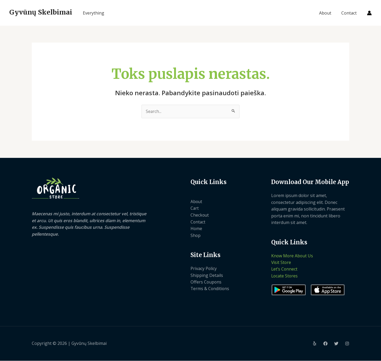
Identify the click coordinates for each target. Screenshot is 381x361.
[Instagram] (347, 344)
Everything (93, 13)
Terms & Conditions (210, 289)
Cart (194, 208)
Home (196, 229)
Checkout (199, 215)
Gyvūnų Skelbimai (40, 12)
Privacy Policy (203, 269)
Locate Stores (284, 276)
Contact (349, 13)
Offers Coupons (206, 282)
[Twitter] (336, 344)
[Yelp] (314, 344)
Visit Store (281, 263)
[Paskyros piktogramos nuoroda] (369, 13)
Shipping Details (206, 275)
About (327, 13)
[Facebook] (325, 344)
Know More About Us (292, 256)
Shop (195, 235)
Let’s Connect (284, 269)
